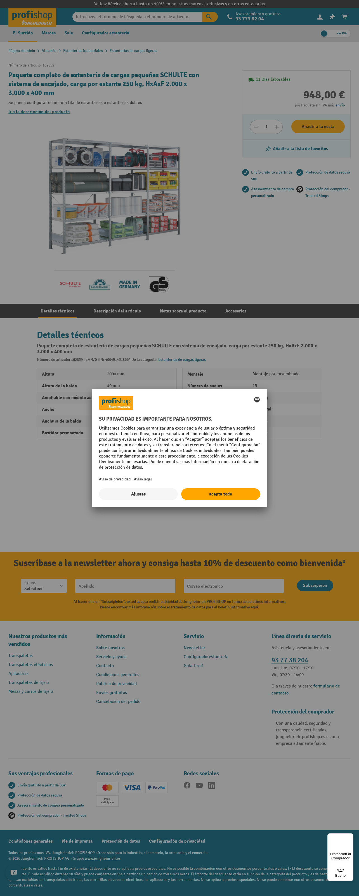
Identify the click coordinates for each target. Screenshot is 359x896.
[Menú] (350, 836)
